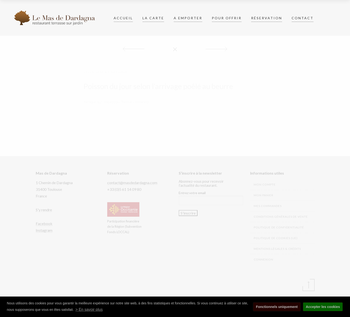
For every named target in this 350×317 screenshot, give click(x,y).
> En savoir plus (89, 309)
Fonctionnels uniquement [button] (277, 307)
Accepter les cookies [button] (323, 307)
